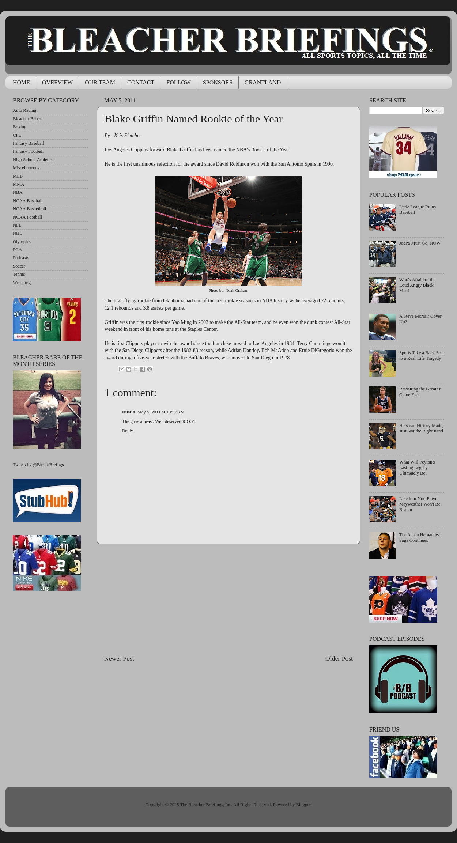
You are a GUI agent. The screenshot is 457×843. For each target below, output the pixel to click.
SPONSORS (218, 82)
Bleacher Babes (27, 118)
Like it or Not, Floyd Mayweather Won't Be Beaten (419, 504)
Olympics (22, 241)
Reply (127, 430)
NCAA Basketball (29, 208)
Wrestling (22, 282)
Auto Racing (24, 110)
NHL (17, 233)
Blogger (303, 804)
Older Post (339, 658)
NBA (18, 192)
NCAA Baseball (28, 200)
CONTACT (140, 82)
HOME (21, 82)
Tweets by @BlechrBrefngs (38, 464)
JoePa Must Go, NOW (420, 243)
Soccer (19, 266)
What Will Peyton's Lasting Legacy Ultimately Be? (417, 468)
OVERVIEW (57, 82)
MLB (18, 176)
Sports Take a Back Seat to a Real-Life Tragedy (421, 355)
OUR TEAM (100, 82)
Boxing (19, 126)
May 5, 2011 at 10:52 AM (161, 412)
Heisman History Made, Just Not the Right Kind (421, 428)
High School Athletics (33, 159)
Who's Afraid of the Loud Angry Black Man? (417, 285)
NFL (17, 225)
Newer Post (119, 658)
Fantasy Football (28, 151)
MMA (18, 184)
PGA (17, 249)
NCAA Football (27, 217)
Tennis (19, 274)
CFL (17, 135)
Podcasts (21, 257)
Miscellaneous (26, 167)
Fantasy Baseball (28, 143)
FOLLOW (178, 82)
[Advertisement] (228, 599)
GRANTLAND (263, 82)
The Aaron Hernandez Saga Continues (419, 537)
